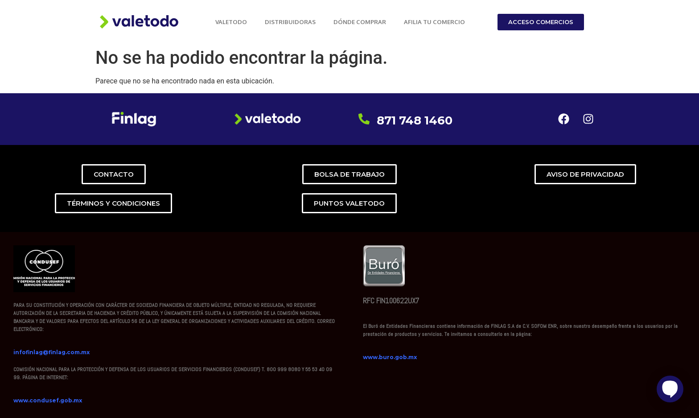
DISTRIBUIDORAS (290, 21)
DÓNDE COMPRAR (359, 21)
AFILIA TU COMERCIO (434, 21)
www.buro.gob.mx (390, 357)
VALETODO (231, 21)
